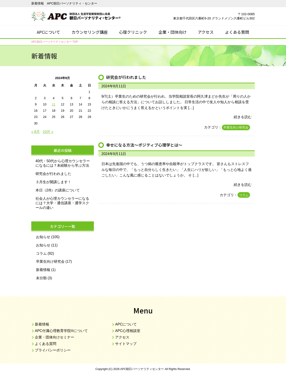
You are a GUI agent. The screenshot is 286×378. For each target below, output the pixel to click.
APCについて (48, 32)
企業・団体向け (172, 32)
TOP (54, 41)
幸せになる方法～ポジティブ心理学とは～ (146, 145)
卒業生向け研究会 (235, 127)
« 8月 (35, 132)
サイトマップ (126, 344)
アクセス (206, 32)
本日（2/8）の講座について (58, 190)
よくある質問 (237, 32)
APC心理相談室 (127, 331)
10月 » (48, 132)
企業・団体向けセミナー (54, 337)
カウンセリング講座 (90, 32)
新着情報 (43, 270)
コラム (243, 195)
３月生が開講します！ (53, 182)
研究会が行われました (127, 77)
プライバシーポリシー (53, 350)
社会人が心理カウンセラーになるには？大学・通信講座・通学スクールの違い (62, 203)
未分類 (41, 278)
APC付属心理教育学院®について (61, 331)
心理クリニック (133, 32)
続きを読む (243, 117)
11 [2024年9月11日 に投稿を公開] (53, 104)
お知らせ (43, 237)
